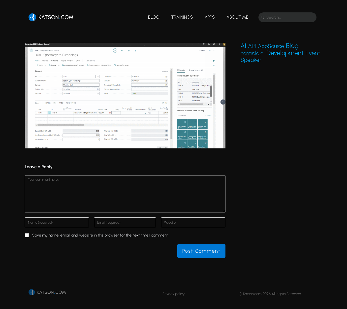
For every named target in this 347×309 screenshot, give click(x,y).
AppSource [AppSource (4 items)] (271, 46)
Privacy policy (173, 294)
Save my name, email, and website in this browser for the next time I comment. (100, 235)
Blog (153, 17)
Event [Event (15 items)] (313, 53)
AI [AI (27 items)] (243, 46)
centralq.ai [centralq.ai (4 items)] (252, 53)
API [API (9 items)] (252, 46)
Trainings (182, 17)
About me (237, 17)
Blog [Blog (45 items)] (292, 46)
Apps (210, 17)
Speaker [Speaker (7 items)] (251, 60)
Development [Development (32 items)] (285, 53)
